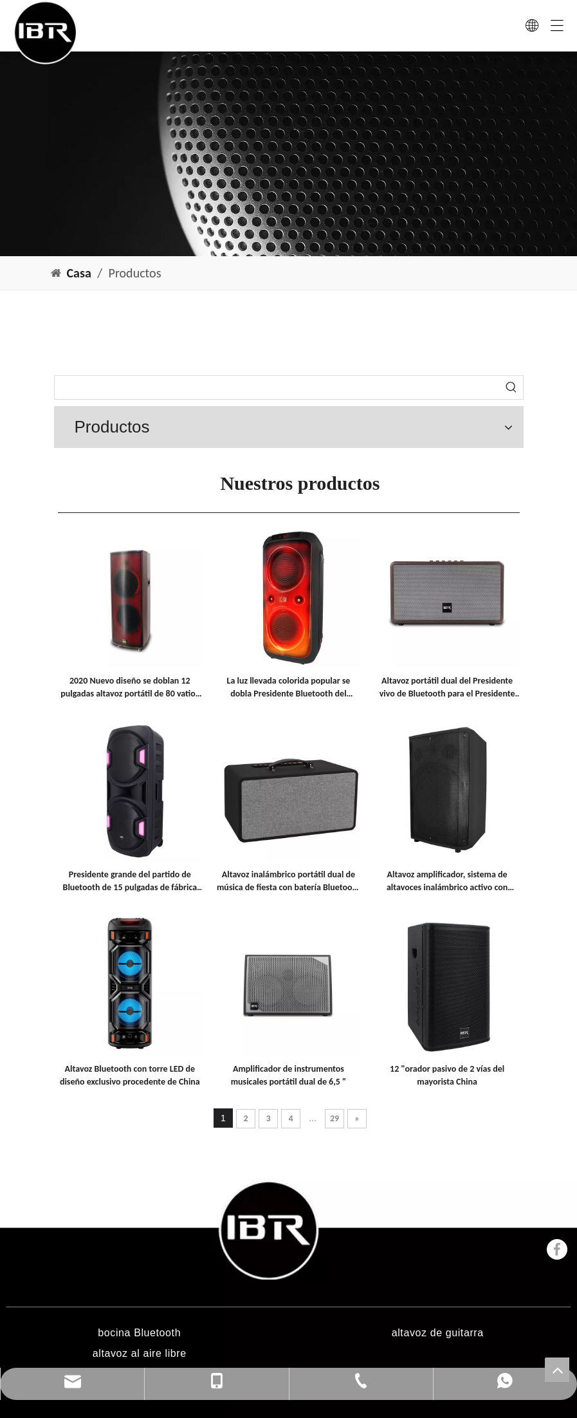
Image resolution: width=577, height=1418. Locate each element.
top (557, 1369)
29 (334, 1118)
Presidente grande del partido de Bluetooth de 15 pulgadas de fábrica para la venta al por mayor (130, 881)
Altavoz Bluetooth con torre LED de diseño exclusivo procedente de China (130, 1075)
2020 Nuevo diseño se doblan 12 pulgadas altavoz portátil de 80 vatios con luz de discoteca (129, 687)
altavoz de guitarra (438, 1332)
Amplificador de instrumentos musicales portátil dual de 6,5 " (289, 1075)
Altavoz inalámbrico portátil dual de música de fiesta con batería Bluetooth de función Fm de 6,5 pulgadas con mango (288, 881)
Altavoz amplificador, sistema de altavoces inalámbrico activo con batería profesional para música (447, 881)
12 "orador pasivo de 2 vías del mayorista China (447, 1075)
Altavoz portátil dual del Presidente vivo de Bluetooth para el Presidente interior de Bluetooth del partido (447, 687)
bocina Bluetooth (139, 1332)
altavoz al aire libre (140, 1353)
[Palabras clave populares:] (511, 387)
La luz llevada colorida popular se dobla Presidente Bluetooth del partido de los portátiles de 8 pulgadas (288, 687)
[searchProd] (277, 387)
